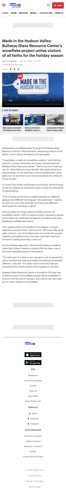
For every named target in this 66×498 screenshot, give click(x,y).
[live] (58, 5)
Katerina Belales (9, 61)
